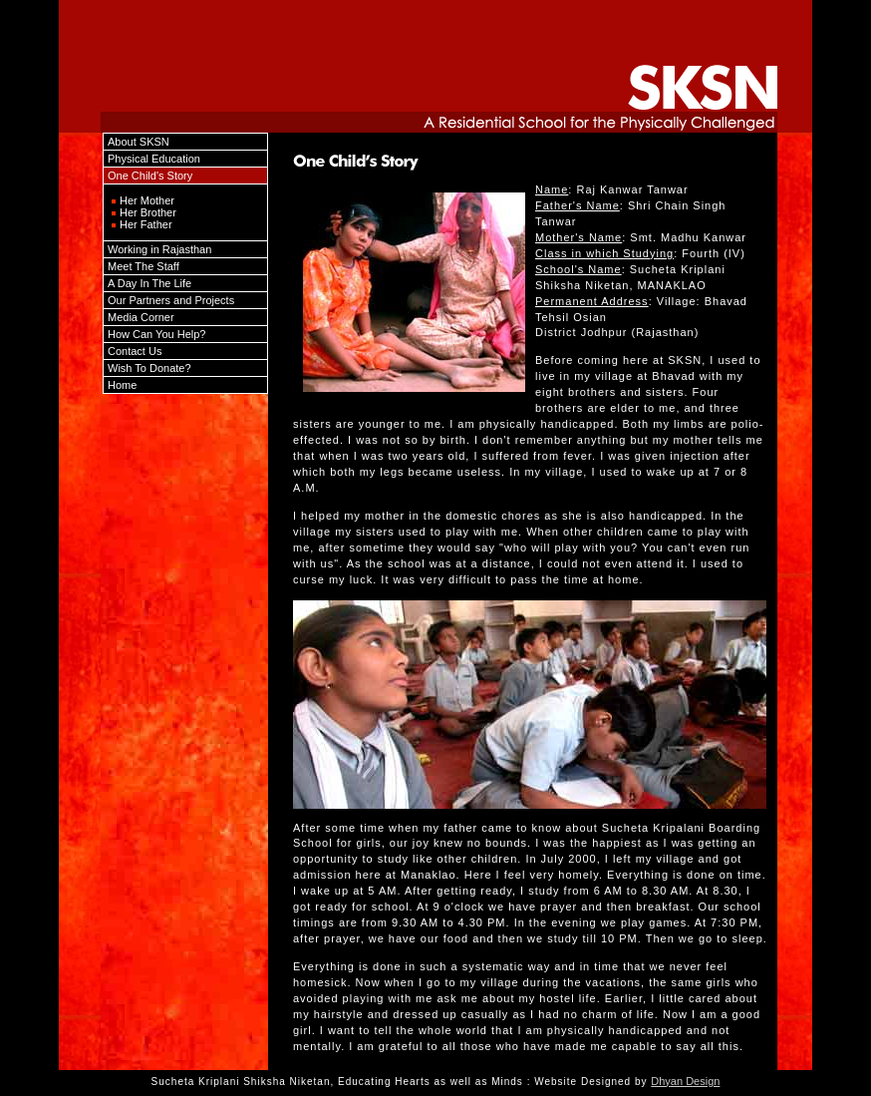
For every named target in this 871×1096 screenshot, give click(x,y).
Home (122, 385)
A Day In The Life (149, 283)
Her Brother (148, 212)
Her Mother (147, 200)
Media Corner (141, 317)
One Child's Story (150, 176)
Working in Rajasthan (159, 249)
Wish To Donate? (149, 368)
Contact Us (134, 351)
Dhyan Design (685, 1081)
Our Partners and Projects (171, 300)
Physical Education (154, 159)
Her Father (146, 224)
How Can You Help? (156, 334)
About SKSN (138, 142)
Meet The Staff (143, 266)
